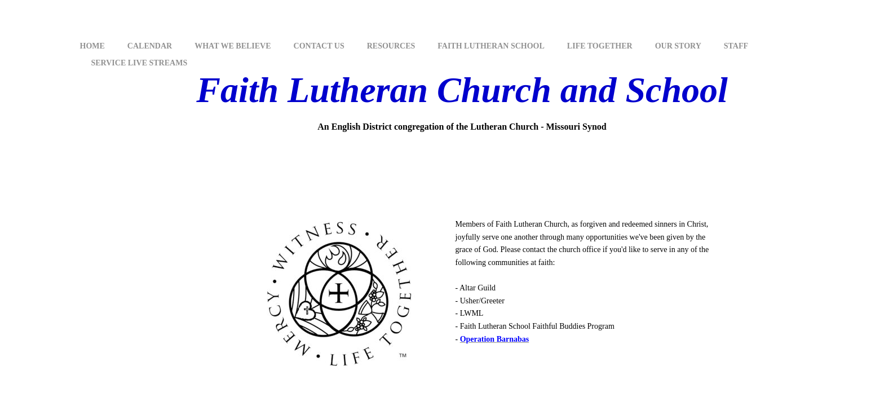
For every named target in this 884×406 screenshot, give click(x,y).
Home (92, 46)
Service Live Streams (139, 63)
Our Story (678, 46)
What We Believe (233, 46)
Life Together (600, 46)
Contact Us (319, 46)
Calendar (149, 46)
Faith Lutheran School (491, 46)
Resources (391, 46)
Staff (736, 46)
